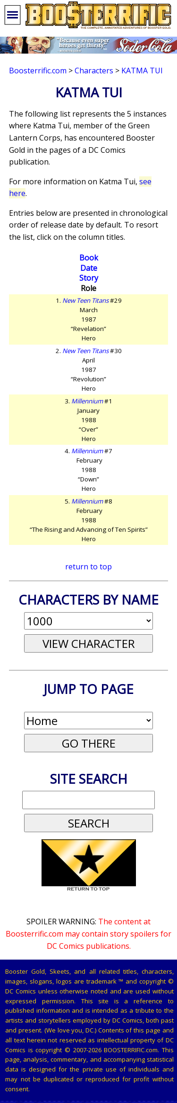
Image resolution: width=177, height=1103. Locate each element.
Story (88, 278)
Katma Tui (142, 70)
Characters (94, 70)
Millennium (87, 401)
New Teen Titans (85, 300)
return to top (88, 566)
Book (88, 257)
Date (88, 268)
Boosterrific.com (38, 70)
